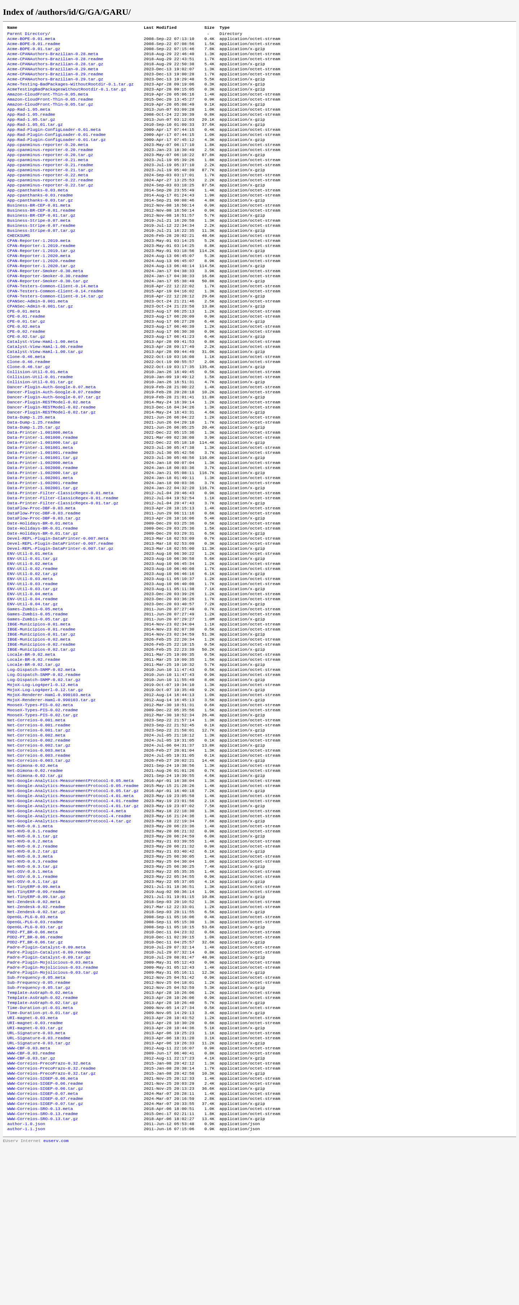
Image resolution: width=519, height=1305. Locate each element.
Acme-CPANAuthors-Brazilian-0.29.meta (52, 75)
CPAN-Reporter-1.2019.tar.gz (41, 283)
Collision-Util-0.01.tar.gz (40, 433)
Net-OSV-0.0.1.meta (30, 992)
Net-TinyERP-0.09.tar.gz (36, 1021)
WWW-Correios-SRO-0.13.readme (42, 1269)
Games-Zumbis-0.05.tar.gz (37, 704)
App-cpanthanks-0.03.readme (40, 219)
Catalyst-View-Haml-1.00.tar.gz (45, 398)
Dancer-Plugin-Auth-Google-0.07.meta (51, 439)
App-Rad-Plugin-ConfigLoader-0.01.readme (56, 150)
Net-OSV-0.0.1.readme (32, 998)
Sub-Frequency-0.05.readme (38, 1119)
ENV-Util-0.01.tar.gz (32, 635)
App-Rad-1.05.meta (28, 121)
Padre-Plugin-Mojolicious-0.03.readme (52, 1102)
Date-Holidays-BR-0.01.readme (42, 600)
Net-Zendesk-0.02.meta (33, 1027)
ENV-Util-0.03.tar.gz (32, 669)
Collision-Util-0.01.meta (37, 421)
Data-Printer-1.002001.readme (42, 548)
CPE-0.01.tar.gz (26, 364)
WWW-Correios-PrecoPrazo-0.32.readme (51, 1217)
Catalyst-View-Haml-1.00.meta (42, 387)
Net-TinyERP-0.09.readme (36, 1015)
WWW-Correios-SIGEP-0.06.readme (45, 1235)
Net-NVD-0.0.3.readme (32, 981)
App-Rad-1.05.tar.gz (31, 133)
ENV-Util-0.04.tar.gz (32, 687)
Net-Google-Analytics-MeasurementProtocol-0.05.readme (73, 894)
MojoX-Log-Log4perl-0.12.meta (42, 779)
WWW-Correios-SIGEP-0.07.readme (45, 1252)
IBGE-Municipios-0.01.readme (41, 715)
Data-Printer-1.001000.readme (42, 496)
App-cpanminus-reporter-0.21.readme (50, 185)
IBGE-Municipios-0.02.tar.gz (41, 739)
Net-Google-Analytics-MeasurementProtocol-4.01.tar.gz (73, 917)
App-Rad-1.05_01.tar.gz (35, 139)
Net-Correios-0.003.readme (38, 860)
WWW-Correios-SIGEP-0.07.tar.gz (45, 1258)
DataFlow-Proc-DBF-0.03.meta (41, 577)
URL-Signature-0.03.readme (38, 1183)
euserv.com (55, 1299)
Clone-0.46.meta (26, 404)
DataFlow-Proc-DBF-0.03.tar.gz (43, 589)
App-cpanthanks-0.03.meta (37, 214)
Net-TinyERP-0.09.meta (33, 1010)
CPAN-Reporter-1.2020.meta (38, 289)
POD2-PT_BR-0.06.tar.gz (35, 1073)
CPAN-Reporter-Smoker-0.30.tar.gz (47, 317)
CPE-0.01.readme (26, 358)
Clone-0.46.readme (28, 410)
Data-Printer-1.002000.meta (40, 525)
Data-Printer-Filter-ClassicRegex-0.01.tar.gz (63, 571)
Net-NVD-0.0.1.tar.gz (32, 952)
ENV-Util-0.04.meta (30, 675)
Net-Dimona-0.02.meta (32, 871)
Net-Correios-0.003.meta (36, 854)
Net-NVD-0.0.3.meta (30, 975)
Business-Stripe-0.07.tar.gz (41, 260)
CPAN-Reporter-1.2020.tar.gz (41, 300)
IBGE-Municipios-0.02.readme (41, 733)
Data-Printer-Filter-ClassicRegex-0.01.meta (60, 560)
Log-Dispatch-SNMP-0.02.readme (43, 767)
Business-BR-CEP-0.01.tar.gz (41, 242)
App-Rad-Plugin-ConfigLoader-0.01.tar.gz (56, 156)
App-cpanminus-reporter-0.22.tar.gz (50, 208)
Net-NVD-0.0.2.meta (30, 958)
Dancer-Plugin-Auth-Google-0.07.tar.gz (54, 450)
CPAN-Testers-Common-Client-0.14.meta (52, 323)
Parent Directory (27, 35)
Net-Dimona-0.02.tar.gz (35, 883)
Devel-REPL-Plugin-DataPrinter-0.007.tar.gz (60, 623)
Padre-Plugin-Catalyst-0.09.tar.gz (48, 1090)
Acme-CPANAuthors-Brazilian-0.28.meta (52, 58)
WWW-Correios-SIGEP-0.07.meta (42, 1246)
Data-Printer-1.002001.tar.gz (42, 554)
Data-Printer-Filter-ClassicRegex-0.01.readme (63, 566)
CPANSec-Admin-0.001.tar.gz (40, 346)
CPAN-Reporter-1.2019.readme (41, 277)
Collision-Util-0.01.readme (40, 427)
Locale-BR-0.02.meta (31, 744)
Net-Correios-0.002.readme (38, 842)
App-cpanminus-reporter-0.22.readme (50, 202)
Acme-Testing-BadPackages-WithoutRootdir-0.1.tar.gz (70, 93)
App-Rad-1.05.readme (31, 127)
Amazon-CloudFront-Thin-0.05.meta (47, 104)
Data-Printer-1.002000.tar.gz (42, 537)
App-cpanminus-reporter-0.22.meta (47, 196)
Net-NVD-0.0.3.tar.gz (32, 987)
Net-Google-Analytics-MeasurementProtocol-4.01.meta (70, 906)
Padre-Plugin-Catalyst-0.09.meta (46, 1079)
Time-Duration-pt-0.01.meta (40, 1148)
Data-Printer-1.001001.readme (42, 514)
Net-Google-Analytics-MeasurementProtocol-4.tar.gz (69, 935)
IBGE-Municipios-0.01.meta (38, 710)
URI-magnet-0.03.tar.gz (35, 1171)
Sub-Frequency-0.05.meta (36, 1113)
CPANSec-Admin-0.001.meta (37, 341)
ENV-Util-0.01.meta (30, 629)
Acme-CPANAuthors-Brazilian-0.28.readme (55, 64)
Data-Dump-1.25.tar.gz (33, 485)
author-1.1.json (26, 1286)
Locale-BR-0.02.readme (33, 750)
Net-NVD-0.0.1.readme (32, 946)
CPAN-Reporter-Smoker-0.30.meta (45, 306)
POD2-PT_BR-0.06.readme (35, 1067)
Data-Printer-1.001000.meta (40, 491)
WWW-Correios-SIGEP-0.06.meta (42, 1229)
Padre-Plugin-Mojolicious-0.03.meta (50, 1096)
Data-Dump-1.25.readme (33, 479)
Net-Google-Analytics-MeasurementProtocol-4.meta (66, 923)
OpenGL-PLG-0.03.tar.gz (35, 1056)
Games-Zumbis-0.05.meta (35, 692)
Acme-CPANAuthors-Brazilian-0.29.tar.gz (55, 87)
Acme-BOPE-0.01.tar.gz (33, 52)
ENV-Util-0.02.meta (30, 640)
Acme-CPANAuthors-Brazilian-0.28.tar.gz (55, 69)
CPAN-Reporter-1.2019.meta (38, 271)
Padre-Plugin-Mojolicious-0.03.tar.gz (52, 1108)
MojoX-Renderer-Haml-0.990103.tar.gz (51, 796)
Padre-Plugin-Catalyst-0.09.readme (48, 1085)
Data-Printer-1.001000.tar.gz (42, 502)
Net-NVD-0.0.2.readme (32, 963)
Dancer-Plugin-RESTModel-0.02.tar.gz (51, 467)
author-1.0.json (26, 1281)
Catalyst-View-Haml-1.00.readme (45, 392)
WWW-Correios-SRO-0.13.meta (40, 1263)
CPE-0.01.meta (23, 352)
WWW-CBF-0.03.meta (28, 1194)
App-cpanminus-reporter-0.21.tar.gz (50, 191)
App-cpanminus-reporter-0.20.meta (47, 162)
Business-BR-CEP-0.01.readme (41, 237)
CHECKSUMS (18, 266)
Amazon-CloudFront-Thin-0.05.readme (50, 110)
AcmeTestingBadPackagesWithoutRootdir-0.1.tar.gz (66, 98)
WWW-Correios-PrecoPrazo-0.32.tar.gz (51, 1223)
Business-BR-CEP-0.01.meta (38, 231)
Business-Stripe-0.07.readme (41, 254)
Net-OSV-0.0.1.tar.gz (32, 1004)
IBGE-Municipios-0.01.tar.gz (41, 721)
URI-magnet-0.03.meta (32, 1160)
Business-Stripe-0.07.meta (38, 248)
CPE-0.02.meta (23, 369)
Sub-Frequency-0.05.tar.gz (38, 1125)
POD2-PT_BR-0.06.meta (32, 1062)
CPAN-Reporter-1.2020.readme (41, 294)
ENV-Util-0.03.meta (30, 658)
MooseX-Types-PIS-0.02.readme (42, 808)
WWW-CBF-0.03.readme (31, 1200)
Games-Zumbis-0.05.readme (37, 698)
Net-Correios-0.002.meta (36, 837)
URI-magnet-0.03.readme (35, 1165)
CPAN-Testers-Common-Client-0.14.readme (55, 329)
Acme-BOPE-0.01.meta (31, 41)
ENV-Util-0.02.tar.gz (32, 652)
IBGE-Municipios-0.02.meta (38, 727)
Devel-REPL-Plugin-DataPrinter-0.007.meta (57, 612)
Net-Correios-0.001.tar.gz (38, 831)
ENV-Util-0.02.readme (32, 646)
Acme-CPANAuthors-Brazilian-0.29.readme (55, 81)
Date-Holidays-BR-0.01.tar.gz (42, 606)
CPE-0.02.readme (26, 375)
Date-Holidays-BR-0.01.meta (40, 594)
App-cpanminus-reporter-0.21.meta (47, 179)
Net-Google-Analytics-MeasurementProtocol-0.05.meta (70, 889)
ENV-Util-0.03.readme (32, 664)
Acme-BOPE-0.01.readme (33, 46)
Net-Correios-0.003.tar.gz (38, 865)
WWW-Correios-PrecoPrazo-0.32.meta (48, 1212)
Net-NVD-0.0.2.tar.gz (32, 969)
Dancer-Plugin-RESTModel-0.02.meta (48, 456)
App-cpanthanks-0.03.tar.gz (40, 225)
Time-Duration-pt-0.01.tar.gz (42, 1154)
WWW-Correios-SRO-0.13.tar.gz (42, 1275)
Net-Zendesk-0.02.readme (36, 1033)
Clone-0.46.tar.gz (28, 416)
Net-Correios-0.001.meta (36, 819)
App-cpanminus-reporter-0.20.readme (50, 168)
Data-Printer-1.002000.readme (42, 531)
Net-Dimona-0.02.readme (35, 877)
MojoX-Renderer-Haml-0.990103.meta (48, 790)
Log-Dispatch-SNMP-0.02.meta (41, 762)
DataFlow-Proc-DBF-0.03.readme (43, 583)
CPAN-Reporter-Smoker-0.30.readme (47, 312)
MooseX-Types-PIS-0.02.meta (40, 802)
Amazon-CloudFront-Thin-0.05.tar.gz (50, 116)
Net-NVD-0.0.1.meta (30, 940)
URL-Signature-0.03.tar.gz (38, 1188)
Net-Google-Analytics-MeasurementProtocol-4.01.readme (73, 912)
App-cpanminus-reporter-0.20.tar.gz (50, 173)
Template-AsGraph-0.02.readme (42, 1137)
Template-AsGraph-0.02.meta (40, 1131)
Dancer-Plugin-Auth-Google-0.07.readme (54, 444)
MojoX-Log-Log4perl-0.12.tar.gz (45, 785)
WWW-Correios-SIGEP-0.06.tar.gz (45, 1240)
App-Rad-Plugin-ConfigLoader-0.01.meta (54, 144)
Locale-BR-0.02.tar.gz (33, 756)
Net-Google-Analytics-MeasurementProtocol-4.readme (69, 929)
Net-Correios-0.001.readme (38, 825)
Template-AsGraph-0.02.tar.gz (42, 1142)
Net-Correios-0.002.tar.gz (38, 848)
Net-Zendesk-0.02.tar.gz (36, 1038)
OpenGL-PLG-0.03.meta (32, 1044)
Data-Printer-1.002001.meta (40, 542)
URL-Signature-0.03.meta (36, 1177)
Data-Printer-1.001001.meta (40, 508)
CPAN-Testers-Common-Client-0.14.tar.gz (55, 335)
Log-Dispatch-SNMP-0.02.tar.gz (43, 773)
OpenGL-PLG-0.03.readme (35, 1050)
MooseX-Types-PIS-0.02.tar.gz (42, 814)
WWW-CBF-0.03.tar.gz (31, 1206)
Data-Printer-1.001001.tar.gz (42, 519)
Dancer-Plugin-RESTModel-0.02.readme (51, 462)
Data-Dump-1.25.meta (31, 473)
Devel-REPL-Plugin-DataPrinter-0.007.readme (60, 617)
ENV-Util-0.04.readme (32, 681)
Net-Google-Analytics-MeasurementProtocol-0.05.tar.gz (73, 900)
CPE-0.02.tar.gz (26, 381)
